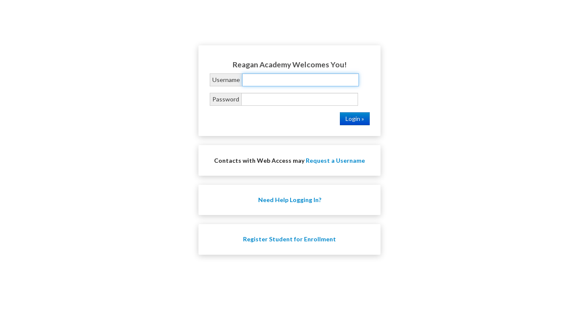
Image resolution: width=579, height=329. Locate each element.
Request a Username (335, 160)
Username (226, 79)
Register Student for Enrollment (289, 239)
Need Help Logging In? (289, 199)
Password (225, 99)
